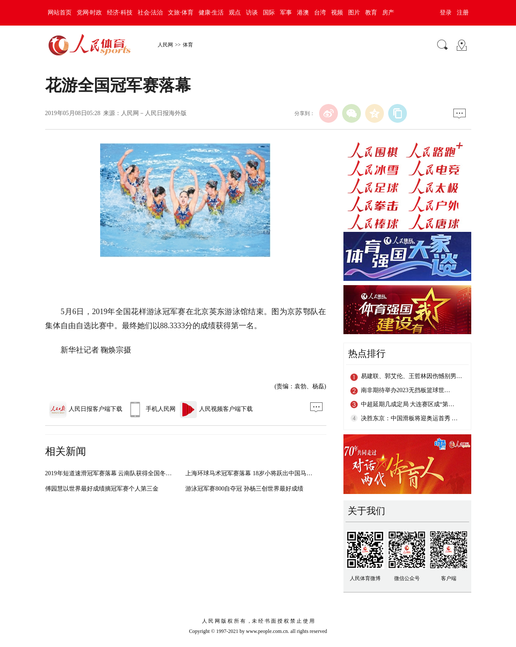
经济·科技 (120, 12)
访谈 (252, 12)
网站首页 (60, 12)
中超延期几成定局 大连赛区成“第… (408, 404)
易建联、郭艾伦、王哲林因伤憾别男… (411, 376)
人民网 (165, 45)
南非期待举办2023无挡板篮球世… (405, 390)
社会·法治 (150, 12)
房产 (388, 12)
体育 (188, 45)
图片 (354, 12)
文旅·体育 (180, 12)
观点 (235, 12)
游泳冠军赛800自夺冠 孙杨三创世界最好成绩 (244, 488)
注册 (463, 12)
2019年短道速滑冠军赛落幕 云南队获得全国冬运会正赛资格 (123, 473)
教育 (371, 12)
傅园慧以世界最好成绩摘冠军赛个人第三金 (102, 488)
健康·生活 (211, 12)
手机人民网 (151, 409)
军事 (286, 12)
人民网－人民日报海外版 (154, 113)
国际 (269, 12)
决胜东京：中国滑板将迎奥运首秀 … (409, 418)
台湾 (320, 12)
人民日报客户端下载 (85, 409)
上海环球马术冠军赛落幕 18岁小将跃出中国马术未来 (254, 473)
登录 (446, 12)
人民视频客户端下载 (216, 409)
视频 (337, 12)
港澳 (303, 12)
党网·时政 (89, 12)
